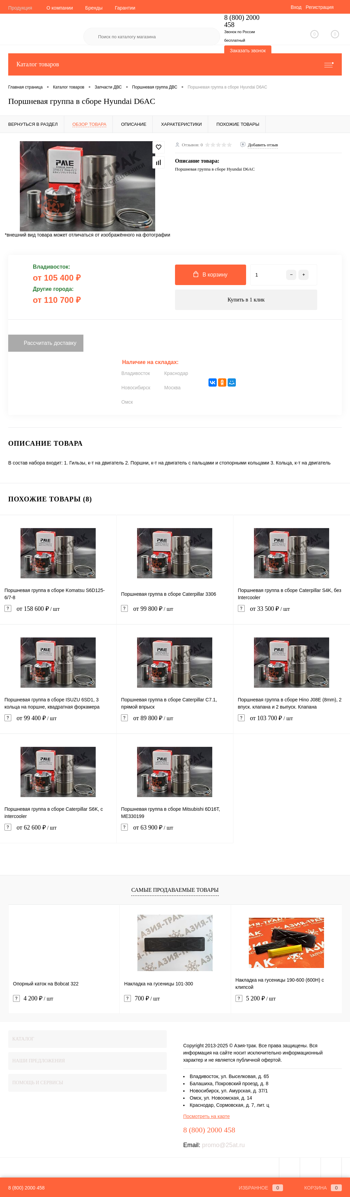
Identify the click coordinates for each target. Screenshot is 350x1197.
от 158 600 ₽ (58, 613)
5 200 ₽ (255, 998)
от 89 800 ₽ (174, 722)
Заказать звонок (248, 50)
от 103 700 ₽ (292, 722)
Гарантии (125, 8)
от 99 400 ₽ (58, 722)
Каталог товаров (175, 64)
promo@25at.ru (223, 1145)
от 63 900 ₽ (174, 831)
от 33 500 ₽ (292, 613)
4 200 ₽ (33, 998)
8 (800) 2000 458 (26, 1188)
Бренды (94, 8)
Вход (296, 7)
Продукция (20, 8)
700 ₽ (142, 998)
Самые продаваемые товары (174, 890)
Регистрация (320, 7)
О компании (59, 8)
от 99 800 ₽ (174, 613)
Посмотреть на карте (206, 1116)
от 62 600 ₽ (58, 831)
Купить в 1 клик (246, 299)
